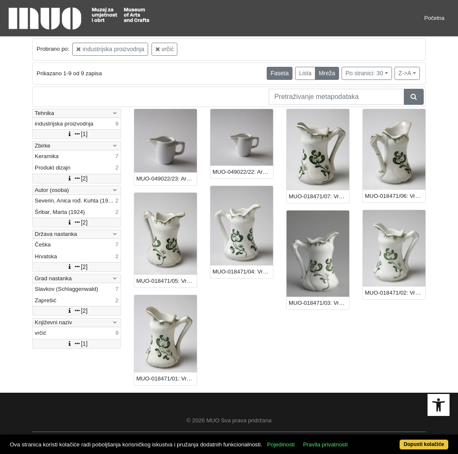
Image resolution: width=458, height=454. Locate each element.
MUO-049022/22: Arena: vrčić (242, 172)
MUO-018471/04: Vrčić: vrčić (242, 271)
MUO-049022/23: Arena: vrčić (166, 178)
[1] (77, 134)
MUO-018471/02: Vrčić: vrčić (395, 293)
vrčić (164, 49)
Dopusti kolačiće (424, 444)
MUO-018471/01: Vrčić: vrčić (166, 378)
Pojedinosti (281, 444)
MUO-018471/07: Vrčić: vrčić (319, 196)
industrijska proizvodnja (110, 49)
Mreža (327, 73)
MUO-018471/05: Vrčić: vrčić (166, 281)
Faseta (279, 73)
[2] (77, 178)
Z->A (404, 73)
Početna (434, 18)
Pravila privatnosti (325, 444)
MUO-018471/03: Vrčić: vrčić (319, 303)
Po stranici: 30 (364, 73)
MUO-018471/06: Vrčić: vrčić (395, 196)
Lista (305, 73)
